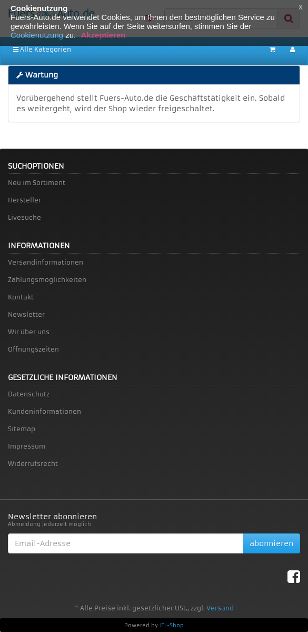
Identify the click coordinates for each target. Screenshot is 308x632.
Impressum (26, 446)
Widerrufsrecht (33, 464)
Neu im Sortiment (36, 183)
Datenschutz (28, 394)
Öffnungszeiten (33, 349)
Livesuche (24, 217)
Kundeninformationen (44, 411)
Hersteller (24, 200)
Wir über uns (28, 332)
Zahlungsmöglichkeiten (47, 280)
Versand (220, 608)
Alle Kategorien (42, 49)
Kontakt (21, 297)
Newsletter (26, 314)
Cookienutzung (37, 35)
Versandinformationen (45, 262)
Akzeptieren (103, 35)
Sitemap (21, 429)
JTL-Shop (172, 625)
